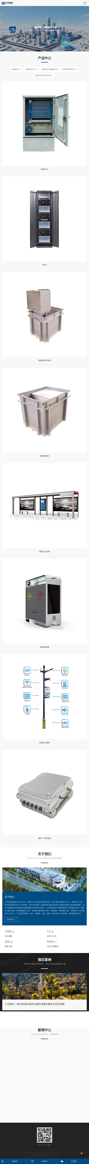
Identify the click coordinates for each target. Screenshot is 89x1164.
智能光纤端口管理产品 (43, 75)
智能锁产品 (16, 69)
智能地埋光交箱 (44, 361)
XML (55, 1156)
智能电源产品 (31, 69)
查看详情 (11, 919)
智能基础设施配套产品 (49, 69)
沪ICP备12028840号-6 (70, 1153)
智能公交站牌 (44, 552)
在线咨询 (44, 1161)
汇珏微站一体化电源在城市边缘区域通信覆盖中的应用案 (35, 1004)
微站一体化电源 (44, 838)
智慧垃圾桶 (44, 647)
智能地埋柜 (44, 456)
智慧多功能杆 (44, 743)
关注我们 (74, 1161)
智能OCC (44, 170)
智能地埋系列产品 (69, 69)
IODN (44, 265)
